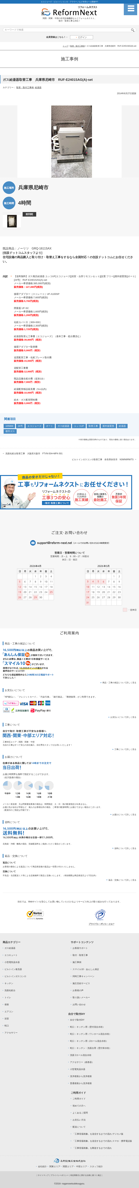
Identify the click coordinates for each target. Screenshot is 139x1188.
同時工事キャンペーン (83, 976)
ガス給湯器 (63, 426)
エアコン (9, 1011)
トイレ (8, 997)
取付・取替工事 (80, 955)
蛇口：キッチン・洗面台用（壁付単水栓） (90, 1048)
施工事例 (77, 962)
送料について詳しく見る (125, 848)
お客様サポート (80, 948)
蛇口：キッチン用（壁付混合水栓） (87, 1027)
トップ (65, 46)
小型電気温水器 (12, 962)
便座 (7, 1004)
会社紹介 (42, 1166)
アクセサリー (11, 1032)
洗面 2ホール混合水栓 (80, 1055)
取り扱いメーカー (81, 997)
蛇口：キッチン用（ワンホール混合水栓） (90, 1034)
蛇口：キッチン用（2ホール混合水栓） (89, 1041)
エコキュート (11, 955)
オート (49, 426)
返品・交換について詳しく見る (122, 880)
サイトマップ (43, 1175)
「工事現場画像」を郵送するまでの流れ (92, 1148)
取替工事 (93, 426)
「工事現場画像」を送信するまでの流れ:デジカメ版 (98, 1134)
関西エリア (68, 1166)
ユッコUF (79, 426)
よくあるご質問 (80, 1113)
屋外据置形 (108, 426)
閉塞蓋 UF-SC (21, 308)
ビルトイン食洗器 (13, 969)
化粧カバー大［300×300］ (28, 322)
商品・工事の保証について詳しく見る (119, 682)
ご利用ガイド (79, 1098)
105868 (9, 426)
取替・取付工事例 (77, 46)
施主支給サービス (81, 983)
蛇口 (7, 1025)
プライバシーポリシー (59, 1175)
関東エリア (54, 1166)
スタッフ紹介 (96, 1166)
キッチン (9, 983)
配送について (79, 1127)
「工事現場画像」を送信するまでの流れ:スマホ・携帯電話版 (102, 1141)
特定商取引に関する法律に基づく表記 (85, 1175)
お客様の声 (78, 990)
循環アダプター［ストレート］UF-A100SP (36, 294)
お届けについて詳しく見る (124, 814)
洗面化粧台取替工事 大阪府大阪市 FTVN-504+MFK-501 (34, 453)
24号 (20, 426)
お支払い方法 (79, 1120)
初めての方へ (79, 1105)
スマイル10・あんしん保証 (86, 969)
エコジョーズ (34, 426)
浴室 (7, 1018)
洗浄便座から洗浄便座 (81, 1076)
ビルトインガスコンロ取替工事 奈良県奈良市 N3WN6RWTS (103, 459)
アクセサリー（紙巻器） (82, 1062)
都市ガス (10, 431)
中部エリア (81, 1166)
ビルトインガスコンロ (15, 976)
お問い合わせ (79, 1004)
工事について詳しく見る (125, 749)
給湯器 (38, 87)
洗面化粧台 (10, 990)
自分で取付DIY (77, 1020)
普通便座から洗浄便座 (81, 1083)
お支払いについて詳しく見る (123, 717)
